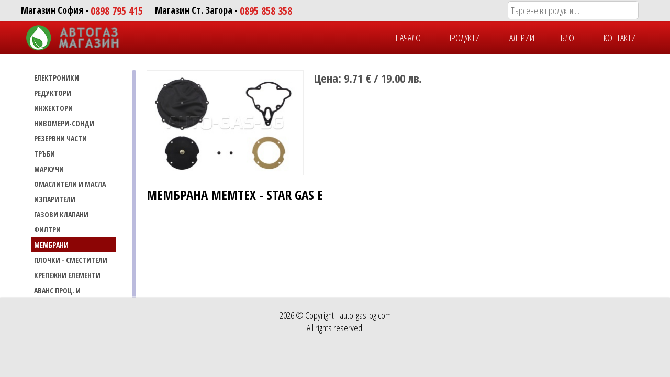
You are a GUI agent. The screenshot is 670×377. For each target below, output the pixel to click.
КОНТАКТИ (620, 37)
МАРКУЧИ (49, 169)
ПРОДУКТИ (463, 37)
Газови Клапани (61, 214)
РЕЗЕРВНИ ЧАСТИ (60, 138)
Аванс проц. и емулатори (57, 295)
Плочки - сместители (70, 260)
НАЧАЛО (408, 37)
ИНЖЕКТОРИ (53, 108)
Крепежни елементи (67, 275)
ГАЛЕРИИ (520, 37)
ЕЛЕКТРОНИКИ (56, 78)
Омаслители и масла (70, 184)
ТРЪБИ (44, 154)
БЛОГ (569, 37)
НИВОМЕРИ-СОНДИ (64, 123)
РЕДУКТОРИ (52, 93)
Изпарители (54, 199)
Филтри (47, 230)
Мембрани (51, 245)
